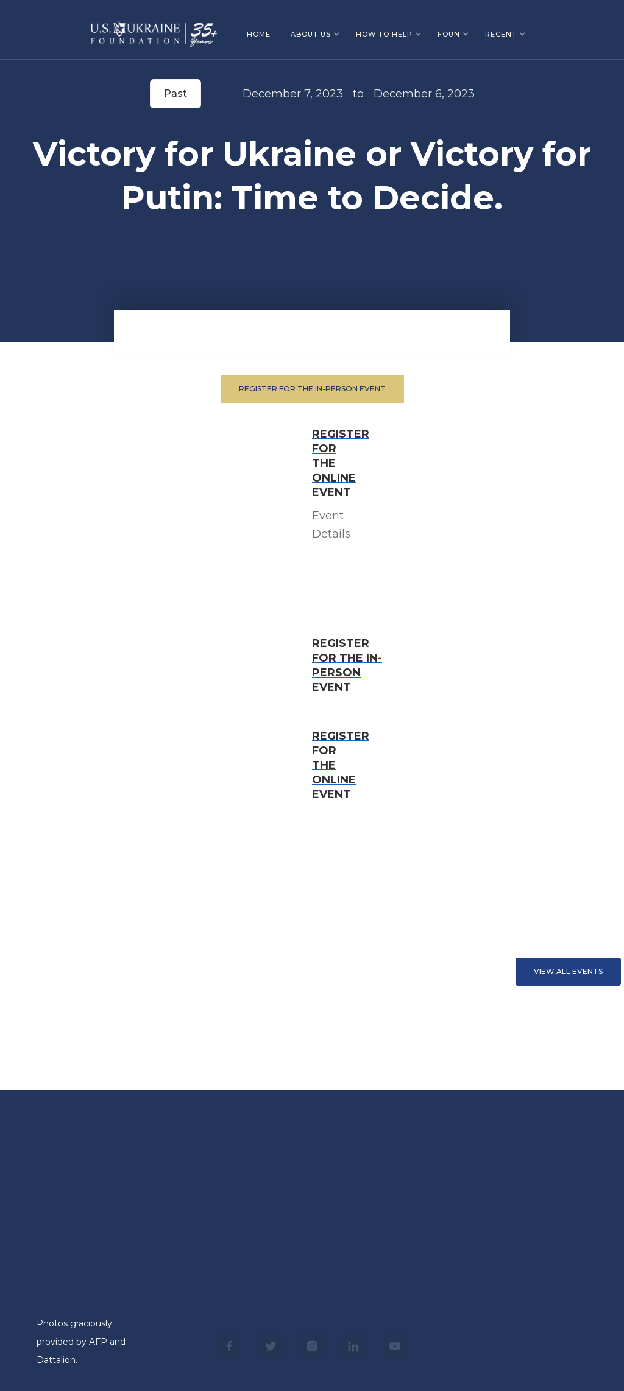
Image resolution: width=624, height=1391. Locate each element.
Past (175, 93)
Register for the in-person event (312, 388)
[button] (315, 34)
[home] (153, 29)
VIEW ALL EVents (568, 971)
